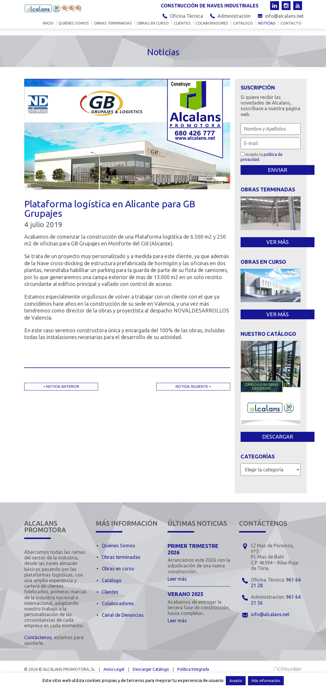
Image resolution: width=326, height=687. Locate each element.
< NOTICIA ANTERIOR (61, 386)
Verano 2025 (185, 594)
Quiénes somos (74, 23)
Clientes (182, 23)
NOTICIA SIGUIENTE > (193, 386)
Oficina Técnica (186, 16)
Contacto (290, 23)
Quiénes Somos (118, 545)
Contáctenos (38, 637)
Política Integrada (193, 669)
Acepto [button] (235, 680)
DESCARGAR (277, 436)
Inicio (48, 23)
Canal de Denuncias (123, 615)
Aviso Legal (113, 669)
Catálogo (243, 23)
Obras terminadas (113, 23)
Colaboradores (212, 23)
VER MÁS (277, 242)
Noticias (266, 23)
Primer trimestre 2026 (193, 549)
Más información (266, 680)
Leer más (177, 579)
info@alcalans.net (284, 16)
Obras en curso (153, 23)
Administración (234, 16)
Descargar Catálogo (151, 669)
